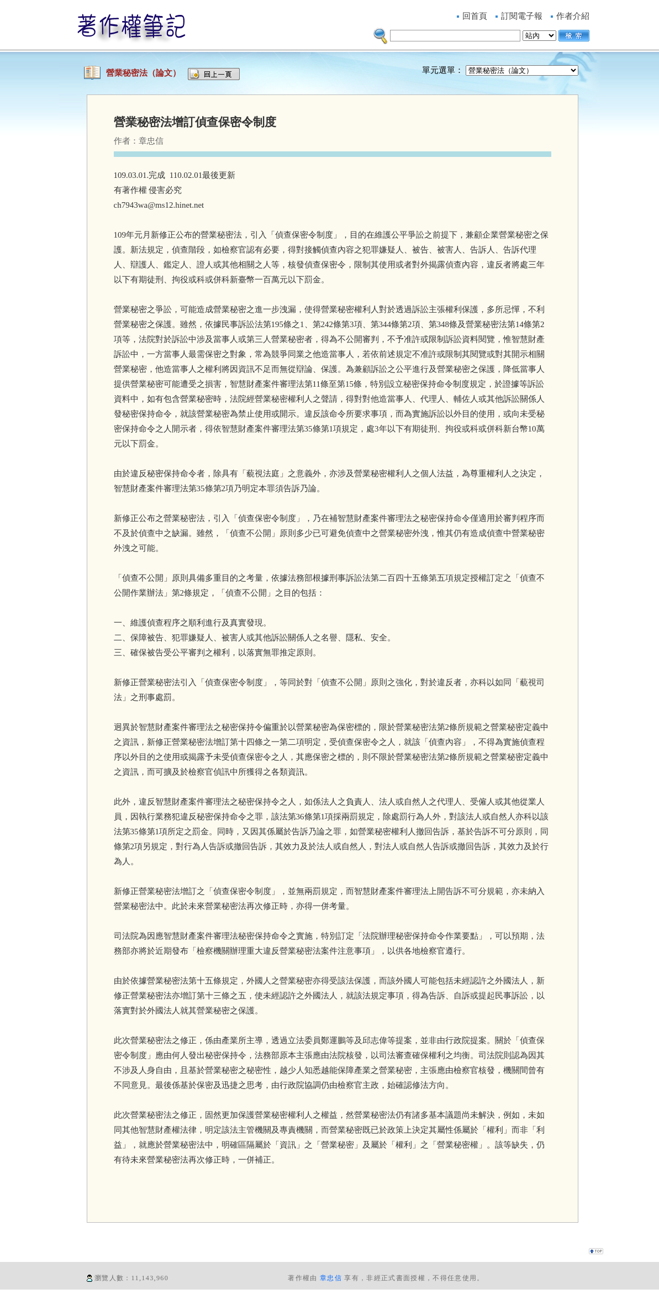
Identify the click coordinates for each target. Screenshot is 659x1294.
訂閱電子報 (521, 16)
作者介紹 (572, 16)
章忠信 (331, 1278)
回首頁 (474, 16)
